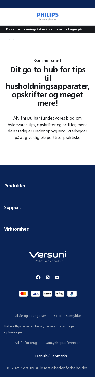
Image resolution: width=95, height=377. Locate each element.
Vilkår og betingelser (30, 315)
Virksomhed (47, 229)
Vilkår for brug (26, 342)
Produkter (47, 186)
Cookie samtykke (67, 315)
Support (47, 207)
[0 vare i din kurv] (88, 16)
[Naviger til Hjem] (5, 39)
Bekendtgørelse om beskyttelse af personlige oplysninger (39, 329)
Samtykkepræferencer (62, 342)
